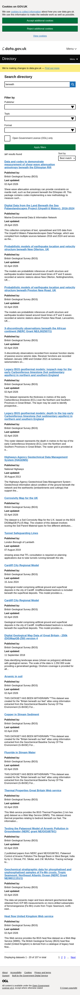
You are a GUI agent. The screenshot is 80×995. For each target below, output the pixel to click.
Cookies (28, 972)
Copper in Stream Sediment (21, 714)
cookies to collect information (26, 11)
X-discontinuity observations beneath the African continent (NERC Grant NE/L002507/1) (35, 330)
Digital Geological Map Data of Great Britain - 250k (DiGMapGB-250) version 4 (35, 637)
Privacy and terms (42, 972)
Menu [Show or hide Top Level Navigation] (73, 59)
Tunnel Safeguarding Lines (21, 533)
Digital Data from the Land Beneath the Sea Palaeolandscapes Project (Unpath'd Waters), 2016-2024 (39, 207)
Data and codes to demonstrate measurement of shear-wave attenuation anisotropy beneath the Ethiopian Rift (29, 164)
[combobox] (40, 106)
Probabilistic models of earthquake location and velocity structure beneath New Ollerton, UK (39, 248)
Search (72, 84)
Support (5, 975)
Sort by (62, 153)
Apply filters (40, 147)
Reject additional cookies (40, 28)
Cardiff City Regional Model (21, 565)
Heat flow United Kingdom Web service (28, 916)
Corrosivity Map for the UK (21, 498)
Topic (7, 113)
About (5, 972)
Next (73, 957)
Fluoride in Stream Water (20, 752)
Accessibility (15, 972)
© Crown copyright (68, 988)
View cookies (40, 36)
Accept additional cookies (40, 20)
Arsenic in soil (13, 676)
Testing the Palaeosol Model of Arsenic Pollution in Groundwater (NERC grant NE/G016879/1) (36, 830)
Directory (9, 59)
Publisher (9, 102)
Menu (70, 48)
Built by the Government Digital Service (30, 975)
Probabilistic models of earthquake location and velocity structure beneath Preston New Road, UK (39, 289)
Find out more (52, 68)
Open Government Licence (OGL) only (32, 138)
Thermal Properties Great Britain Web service (32, 790)
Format (8, 125)
